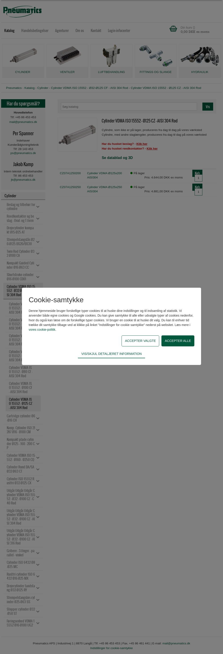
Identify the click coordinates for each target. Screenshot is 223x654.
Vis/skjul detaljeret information (111, 354)
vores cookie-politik (42, 329)
